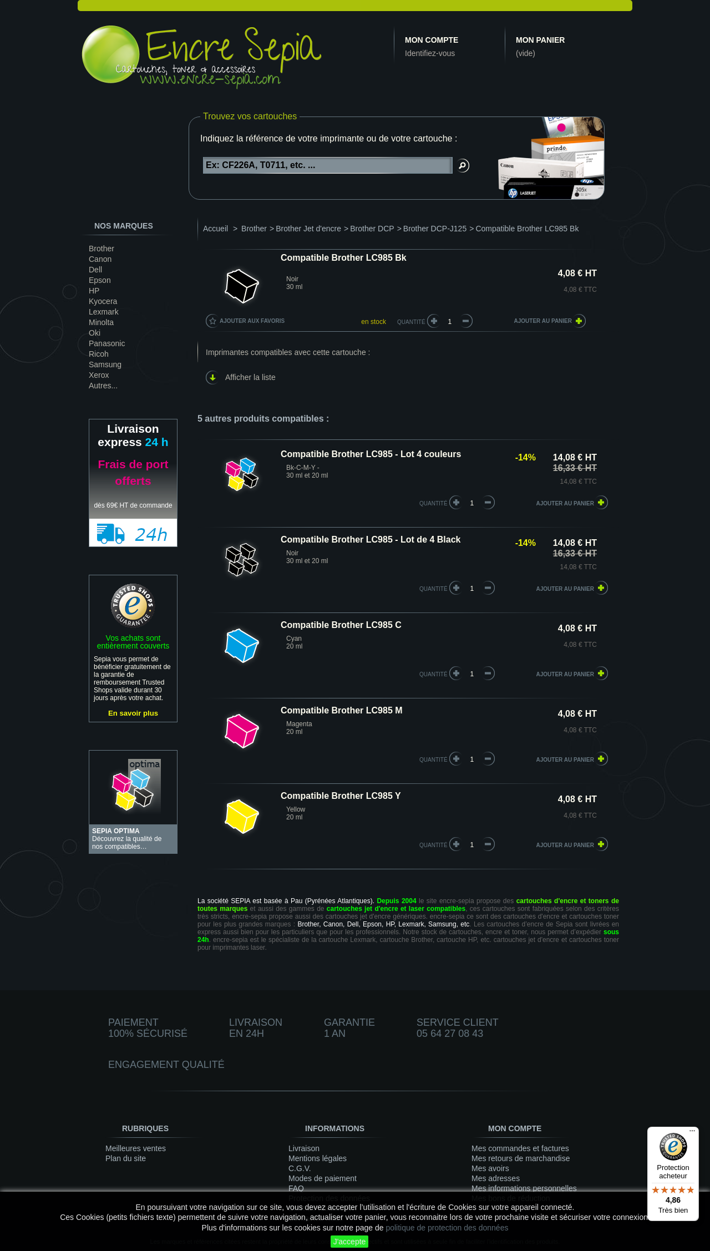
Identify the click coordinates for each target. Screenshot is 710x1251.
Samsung (105, 364)
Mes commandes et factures (520, 1148)
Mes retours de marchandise (520, 1158)
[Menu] (692, 1133)
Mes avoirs (490, 1168)
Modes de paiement (322, 1178)
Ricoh (99, 354)
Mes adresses (495, 1178)
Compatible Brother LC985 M (342, 710)
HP (94, 290)
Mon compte (431, 40)
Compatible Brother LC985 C (341, 625)
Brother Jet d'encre (308, 228)
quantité (433, 503)
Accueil (215, 228)
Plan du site (125, 1158)
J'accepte (349, 1241)
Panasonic (107, 343)
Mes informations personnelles (524, 1188)
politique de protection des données (447, 1227)
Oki (94, 332)
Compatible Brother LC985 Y (341, 796)
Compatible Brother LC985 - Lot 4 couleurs (371, 454)
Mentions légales (317, 1158)
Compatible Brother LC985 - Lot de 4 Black (371, 539)
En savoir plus (133, 713)
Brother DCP (372, 228)
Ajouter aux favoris (252, 321)
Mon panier (540, 40)
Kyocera (103, 301)
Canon (100, 259)
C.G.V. (299, 1168)
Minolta (101, 322)
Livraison (304, 1148)
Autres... (103, 385)
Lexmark (104, 311)
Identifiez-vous (430, 53)
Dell (95, 269)
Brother (101, 248)
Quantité (411, 322)
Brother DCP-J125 (434, 228)
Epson (100, 280)
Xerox (99, 375)
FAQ (296, 1188)
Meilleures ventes (135, 1148)
